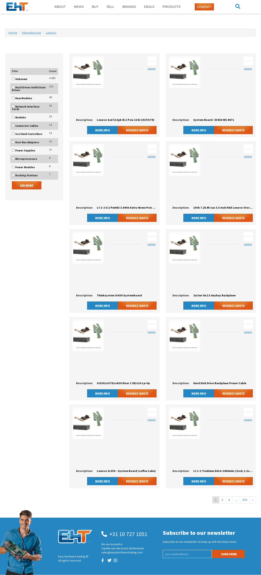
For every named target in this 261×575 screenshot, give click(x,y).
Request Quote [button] (137, 130)
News (79, 7)
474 (244, 500)
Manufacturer (31, 32)
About (60, 7)
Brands (129, 7)
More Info (102, 130)
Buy (95, 7)
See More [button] (26, 185)
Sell (110, 7)
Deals (149, 7)
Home (12, 32)
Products (171, 7)
